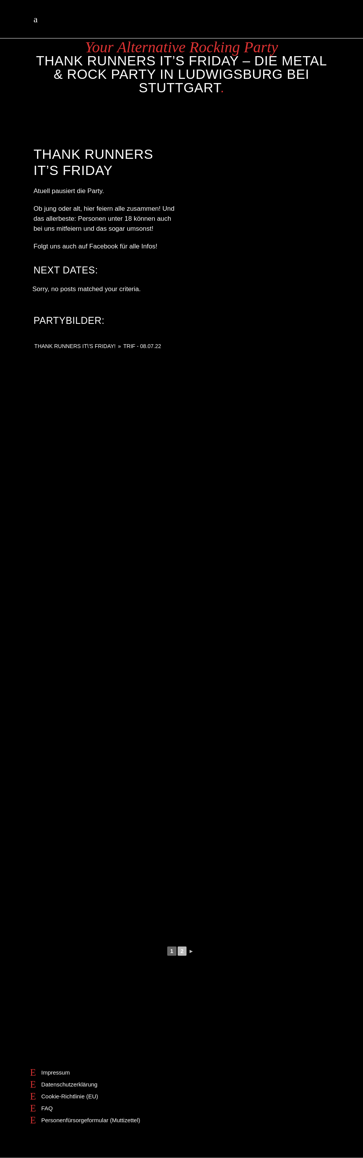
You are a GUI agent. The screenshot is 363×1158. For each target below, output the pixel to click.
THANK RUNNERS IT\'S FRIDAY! (75, 346)
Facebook (103, 246)
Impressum (55, 1072)
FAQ (47, 1108)
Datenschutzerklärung (69, 1084)
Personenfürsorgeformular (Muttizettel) (90, 1120)
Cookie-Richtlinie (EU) (69, 1096)
